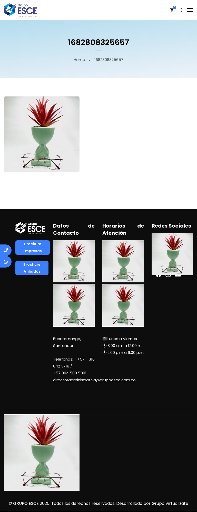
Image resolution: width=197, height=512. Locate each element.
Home (79, 59)
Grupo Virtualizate (170, 503)
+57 (69, 373)
